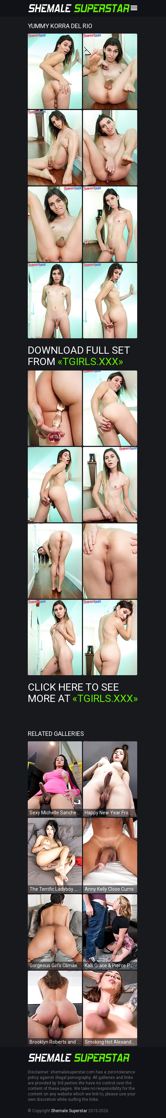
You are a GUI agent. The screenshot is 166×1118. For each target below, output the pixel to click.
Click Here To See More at (83, 692)
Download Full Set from (79, 355)
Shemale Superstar (69, 1110)
